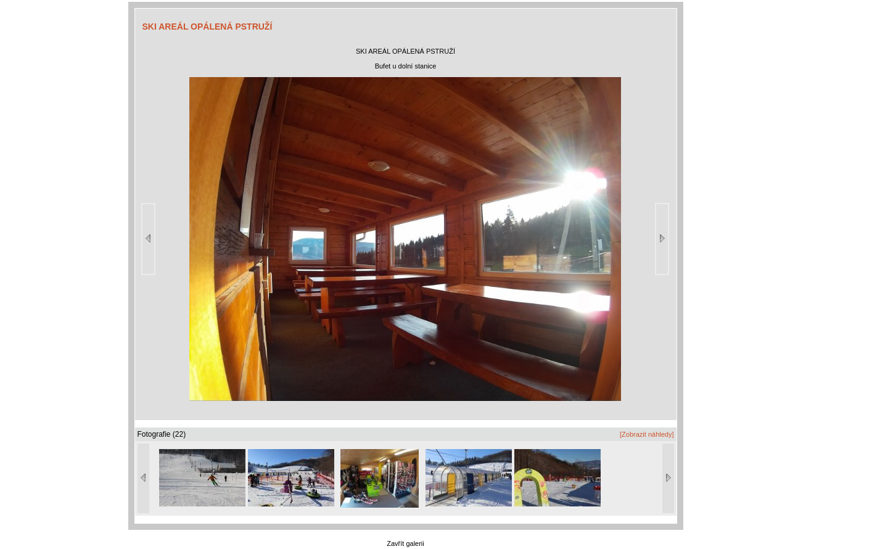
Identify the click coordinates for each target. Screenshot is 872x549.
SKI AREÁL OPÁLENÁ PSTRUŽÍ (207, 26)
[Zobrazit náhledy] (646, 434)
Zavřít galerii (405, 543)
